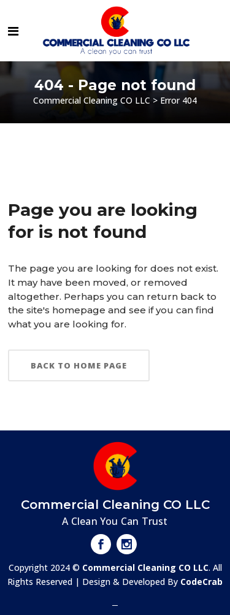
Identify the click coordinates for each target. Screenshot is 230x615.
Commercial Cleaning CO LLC (91, 100)
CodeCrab (201, 581)
